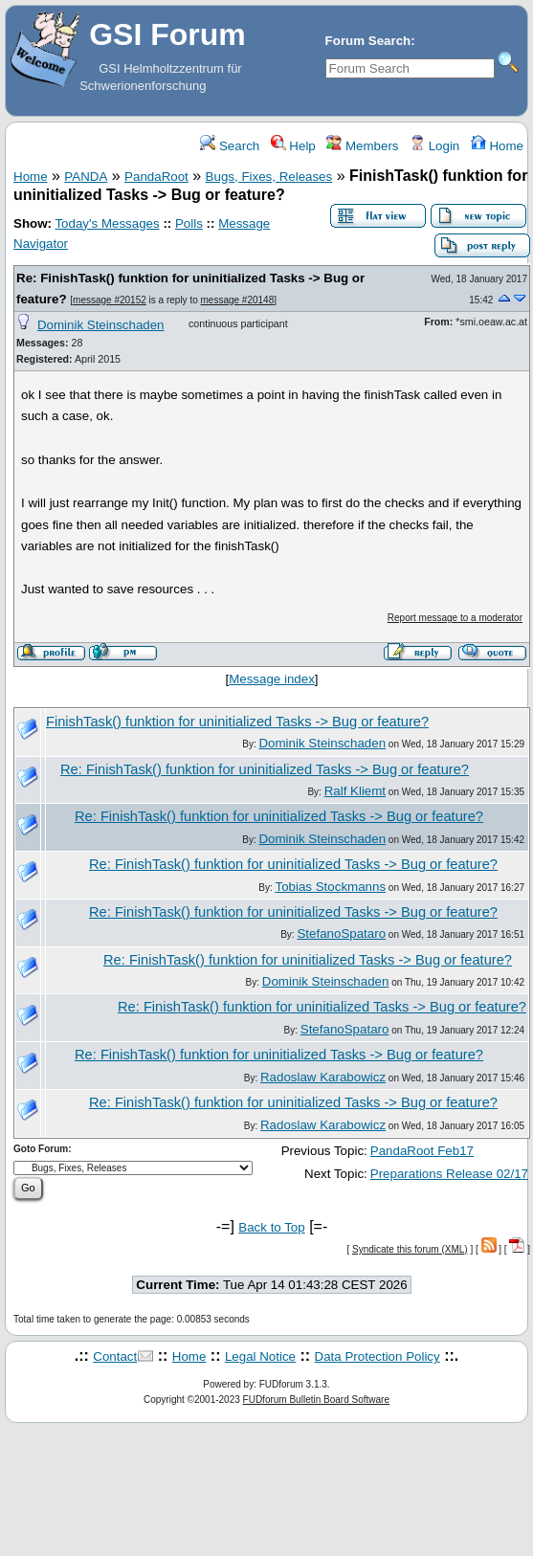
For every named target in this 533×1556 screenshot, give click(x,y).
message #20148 (238, 300)
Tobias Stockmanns (331, 886)
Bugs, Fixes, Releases (269, 176)
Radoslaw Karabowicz (323, 1077)
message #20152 (109, 300)
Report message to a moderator (455, 617)
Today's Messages (107, 223)
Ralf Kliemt (355, 791)
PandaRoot (156, 176)
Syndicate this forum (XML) (410, 1249)
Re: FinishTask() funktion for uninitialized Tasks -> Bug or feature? (264, 769)
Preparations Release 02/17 (449, 1174)
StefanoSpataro (341, 933)
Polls (189, 223)
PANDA (85, 176)
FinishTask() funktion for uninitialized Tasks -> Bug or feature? (237, 721)
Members (362, 146)
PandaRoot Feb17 (422, 1151)
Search (229, 146)
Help (293, 146)
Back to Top (271, 1227)
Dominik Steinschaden (101, 325)
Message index (272, 679)
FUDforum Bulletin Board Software (316, 1399)
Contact (115, 1356)
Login (434, 146)
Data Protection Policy (377, 1356)
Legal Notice (260, 1356)
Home (497, 146)
